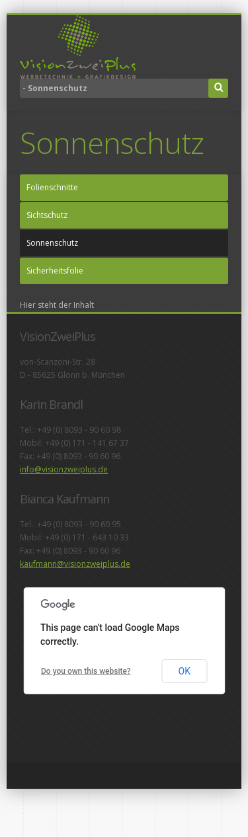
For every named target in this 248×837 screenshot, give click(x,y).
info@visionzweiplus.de (64, 469)
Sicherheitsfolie (54, 270)
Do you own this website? (86, 671)
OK (184, 671)
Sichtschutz (46, 215)
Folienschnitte (52, 187)
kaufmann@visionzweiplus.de (75, 563)
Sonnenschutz (52, 242)
